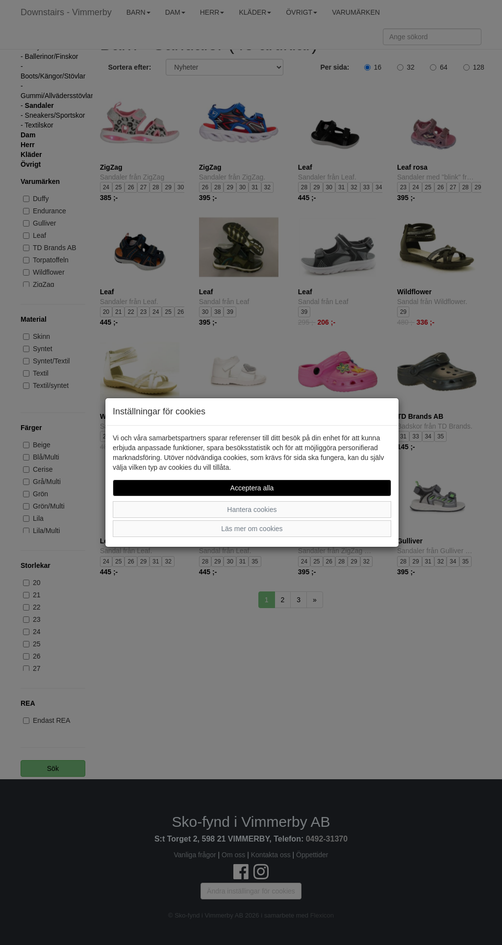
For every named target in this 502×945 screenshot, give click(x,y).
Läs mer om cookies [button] (251, 529)
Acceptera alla (252, 488)
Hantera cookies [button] (251, 509)
